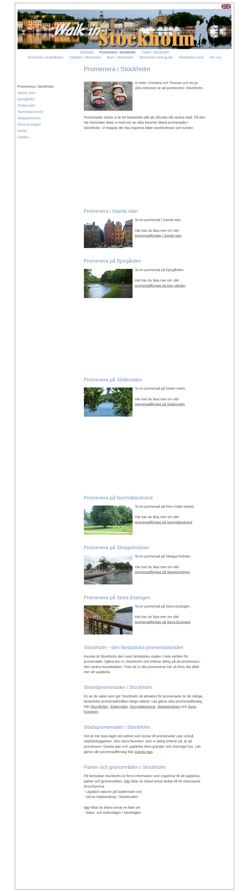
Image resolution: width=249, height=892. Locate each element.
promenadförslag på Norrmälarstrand (163, 522)
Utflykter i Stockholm (85, 57)
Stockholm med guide (156, 57)
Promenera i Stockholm (117, 52)
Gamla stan (27, 93)
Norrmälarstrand (30, 112)
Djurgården (26, 99)
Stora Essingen (29, 124)
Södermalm (27, 105)
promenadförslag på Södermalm (160, 404)
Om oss (215, 57)
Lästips (23, 137)
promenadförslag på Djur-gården (160, 286)
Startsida (87, 52)
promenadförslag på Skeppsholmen (162, 572)
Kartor (22, 131)
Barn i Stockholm (120, 57)
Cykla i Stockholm (155, 52)
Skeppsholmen (29, 118)
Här (127, 781)
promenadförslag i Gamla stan (158, 236)
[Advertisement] (144, 168)
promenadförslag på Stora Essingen (163, 622)
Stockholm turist (191, 57)
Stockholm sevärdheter (45, 57)
